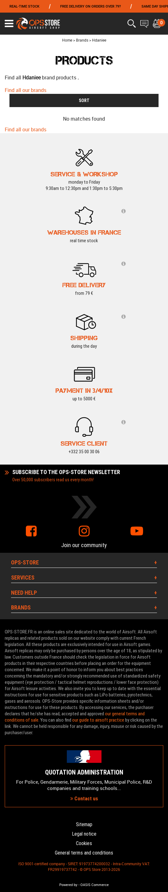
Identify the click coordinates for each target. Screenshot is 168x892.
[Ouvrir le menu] (9, 24)
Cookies (84, 843)
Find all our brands (25, 90)
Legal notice (84, 834)
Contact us (84, 799)
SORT (84, 100)
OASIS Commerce (94, 885)
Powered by (68, 885)
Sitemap (84, 824)
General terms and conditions (84, 853)
